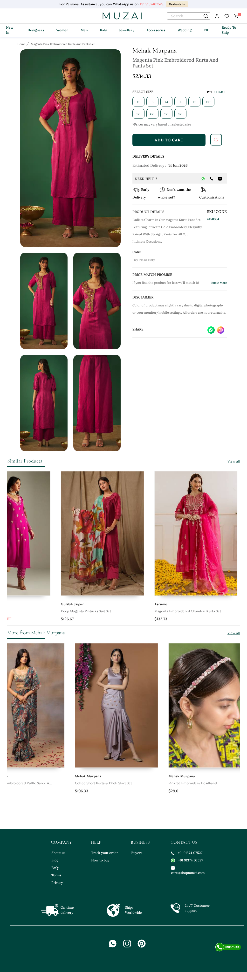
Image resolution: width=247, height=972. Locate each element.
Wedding (185, 30)
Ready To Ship (229, 30)
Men (84, 30)
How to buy (100, 860)
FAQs (55, 868)
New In (9, 30)
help (96, 842)
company (61, 842)
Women (62, 30)
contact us (184, 842)
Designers (35, 30)
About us (58, 853)
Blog (54, 860)
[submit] (216, 139)
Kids (103, 30)
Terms (56, 875)
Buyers (136, 853)
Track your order (104, 853)
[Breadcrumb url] (21, 44)
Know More (219, 282)
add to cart (169, 140)
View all (233, 461)
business (140, 842)
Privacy (57, 882)
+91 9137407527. (152, 4)
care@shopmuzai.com (187, 870)
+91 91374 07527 (187, 853)
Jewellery (126, 30)
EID (207, 30)
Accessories (155, 30)
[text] (188, 16)
